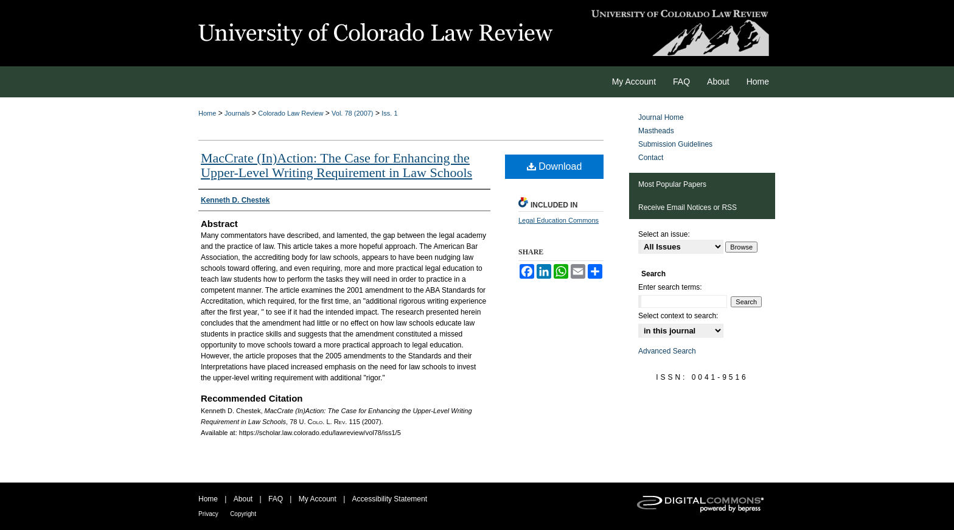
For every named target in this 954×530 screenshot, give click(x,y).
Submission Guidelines (675, 144)
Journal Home (661, 117)
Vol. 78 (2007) (353, 113)
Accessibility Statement (389, 499)
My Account (317, 499)
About (243, 499)
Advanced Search (667, 351)
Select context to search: (678, 316)
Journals (237, 113)
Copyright (243, 514)
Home (207, 113)
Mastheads (656, 131)
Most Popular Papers (672, 184)
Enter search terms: (670, 287)
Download (554, 166)
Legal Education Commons (558, 220)
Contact (650, 157)
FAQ (275, 499)
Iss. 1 (389, 113)
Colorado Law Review (290, 113)
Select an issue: (664, 234)
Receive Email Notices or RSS (687, 207)
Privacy (208, 514)
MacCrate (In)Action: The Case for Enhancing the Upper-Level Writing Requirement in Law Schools (336, 165)
